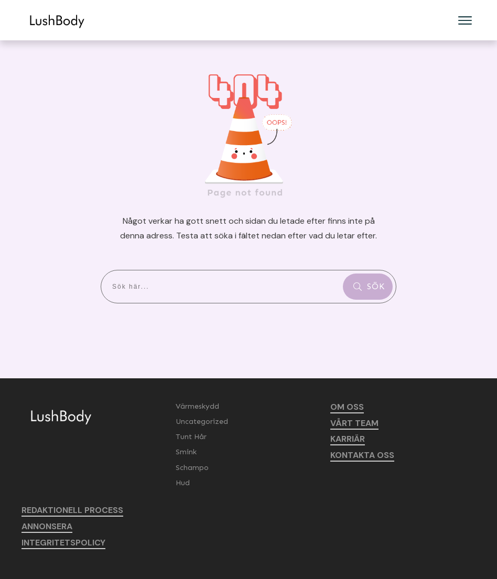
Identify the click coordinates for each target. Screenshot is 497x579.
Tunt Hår (191, 436)
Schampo (192, 467)
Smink (186, 451)
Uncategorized (202, 421)
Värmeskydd (197, 406)
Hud (183, 482)
